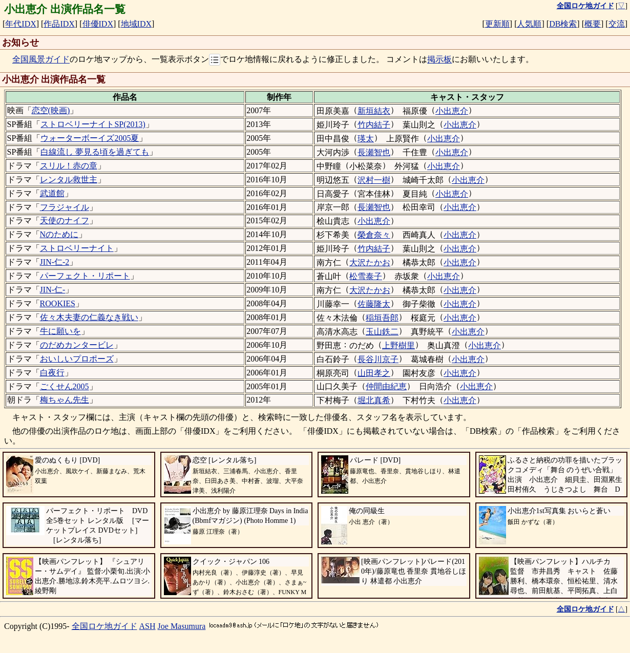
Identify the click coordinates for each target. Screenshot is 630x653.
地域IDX (136, 23)
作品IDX (59, 23)
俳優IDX (97, 23)
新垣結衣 (374, 111)
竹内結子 (374, 124)
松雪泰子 (365, 276)
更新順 (497, 23)
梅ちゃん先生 (64, 399)
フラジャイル (64, 207)
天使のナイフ (64, 220)
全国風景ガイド (41, 59)
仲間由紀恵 (386, 386)
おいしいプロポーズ (77, 358)
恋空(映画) (51, 110)
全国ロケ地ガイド (104, 626)
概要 (592, 23)
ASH (147, 626)
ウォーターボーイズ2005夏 (89, 138)
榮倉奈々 (374, 234)
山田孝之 (374, 373)
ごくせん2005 (64, 386)
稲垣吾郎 (382, 317)
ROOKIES (57, 303)
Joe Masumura (182, 626)
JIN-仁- (53, 289)
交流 (616, 23)
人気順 (529, 23)
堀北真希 (374, 400)
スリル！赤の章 (68, 165)
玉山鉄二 (382, 331)
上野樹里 (398, 345)
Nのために (59, 234)
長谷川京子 (378, 359)
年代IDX (20, 23)
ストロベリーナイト (77, 248)
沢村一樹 (374, 180)
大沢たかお (369, 262)
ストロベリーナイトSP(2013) (92, 124)
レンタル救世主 (68, 179)
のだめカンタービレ (77, 345)
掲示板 (439, 59)
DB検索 (563, 23)
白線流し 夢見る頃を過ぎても (94, 152)
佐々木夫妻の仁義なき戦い (89, 317)
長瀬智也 (374, 152)
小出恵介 (451, 111)
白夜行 (52, 372)
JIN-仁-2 (55, 262)
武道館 (52, 193)
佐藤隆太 (374, 304)
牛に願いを (60, 331)
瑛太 (366, 138)
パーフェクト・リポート (85, 275)
